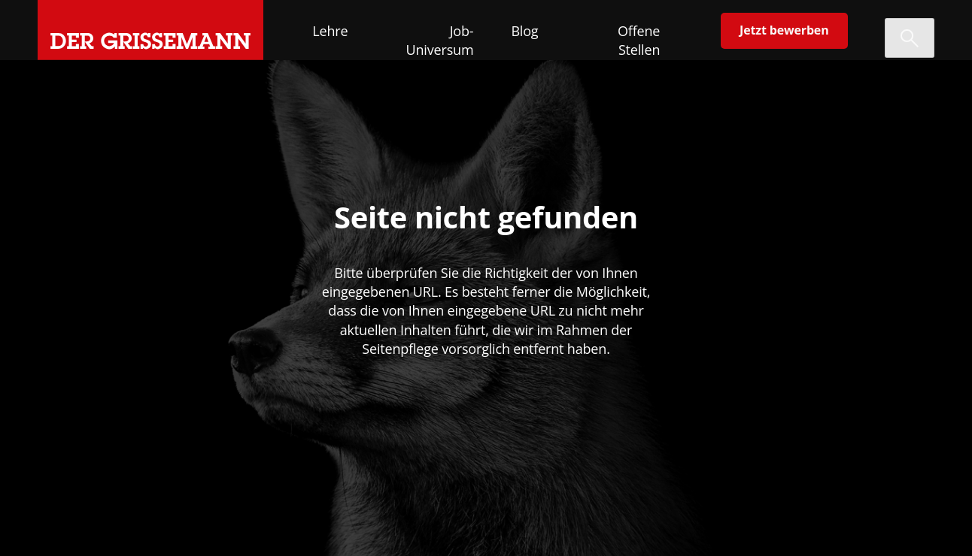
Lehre (330, 31)
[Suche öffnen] (909, 38)
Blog (524, 31)
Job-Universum (440, 40)
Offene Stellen (639, 40)
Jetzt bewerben (784, 30)
